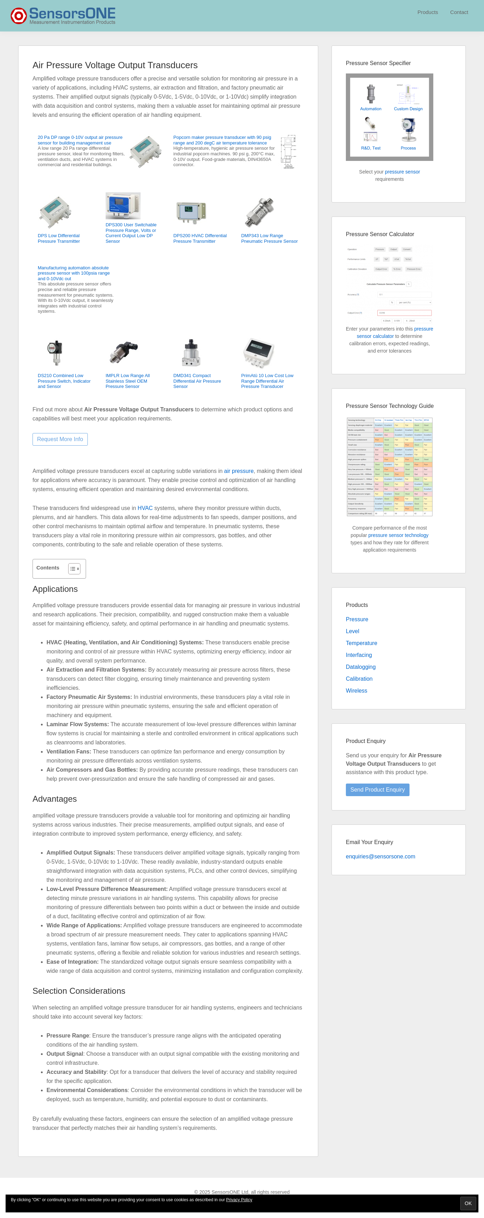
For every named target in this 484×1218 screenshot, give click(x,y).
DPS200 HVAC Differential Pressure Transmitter (200, 238)
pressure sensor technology (398, 535)
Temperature (361, 643)
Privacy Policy (239, 1199)
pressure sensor (402, 172)
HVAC (145, 508)
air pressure (239, 471)
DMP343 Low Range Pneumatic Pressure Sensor (269, 238)
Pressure (357, 619)
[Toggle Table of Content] (71, 569)
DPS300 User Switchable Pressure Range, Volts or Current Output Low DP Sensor (131, 233)
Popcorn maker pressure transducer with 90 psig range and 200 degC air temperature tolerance (222, 140)
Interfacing (359, 655)
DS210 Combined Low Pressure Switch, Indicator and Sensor (64, 381)
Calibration (359, 679)
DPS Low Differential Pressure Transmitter (59, 238)
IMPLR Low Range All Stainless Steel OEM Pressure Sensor (128, 381)
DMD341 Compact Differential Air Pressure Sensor (197, 381)
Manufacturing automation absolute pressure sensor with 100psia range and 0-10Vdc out (74, 273)
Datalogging (361, 667)
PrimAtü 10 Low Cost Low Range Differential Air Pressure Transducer (267, 381)
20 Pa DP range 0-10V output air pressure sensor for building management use (80, 140)
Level (352, 631)
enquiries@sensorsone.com (380, 856)
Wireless (356, 691)
